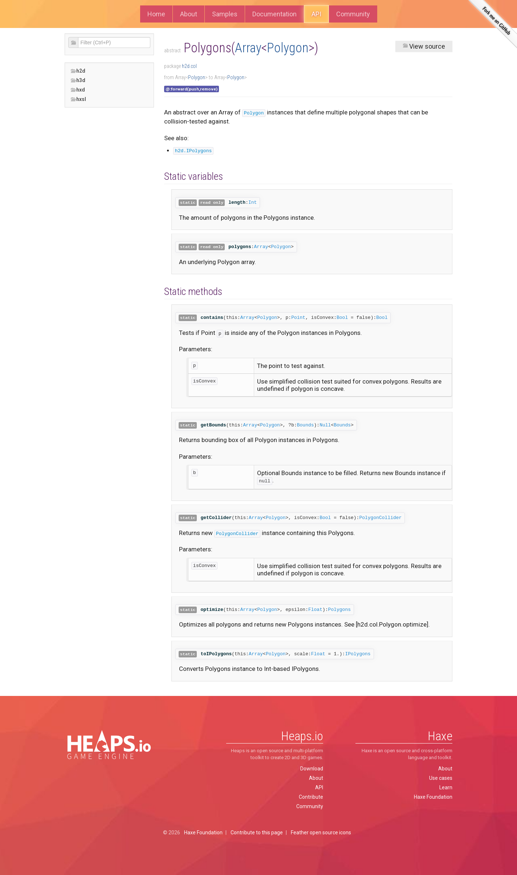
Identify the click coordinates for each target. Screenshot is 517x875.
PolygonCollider (380, 517)
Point (298, 317)
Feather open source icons (321, 832)
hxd (77, 90)
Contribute (311, 797)
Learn (445, 787)
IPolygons (357, 654)
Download (311, 768)
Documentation (274, 14)
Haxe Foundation (433, 797)
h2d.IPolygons (193, 151)
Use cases (440, 778)
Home (156, 14)
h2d (77, 71)
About (188, 14)
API (316, 14)
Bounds (305, 425)
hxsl (78, 99)
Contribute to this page (257, 832)
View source (424, 46)
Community (353, 14)
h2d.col (189, 66)
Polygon (288, 48)
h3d (77, 80)
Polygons (339, 609)
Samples (224, 14)
